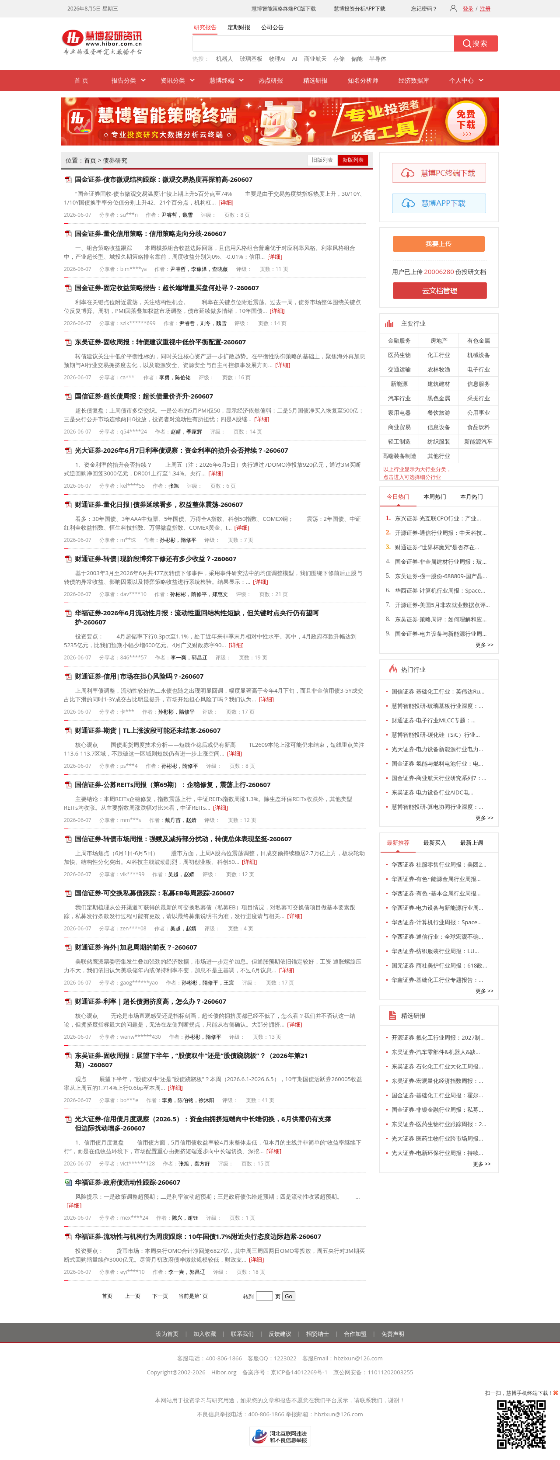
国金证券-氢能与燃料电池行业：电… (437, 763)
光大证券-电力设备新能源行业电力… (437, 749)
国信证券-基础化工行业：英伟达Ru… (438, 691)
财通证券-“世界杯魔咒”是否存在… (432, 547)
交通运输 (399, 369)
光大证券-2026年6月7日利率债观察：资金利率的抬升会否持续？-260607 (181, 450)
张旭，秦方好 (194, 1163)
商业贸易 (399, 427)
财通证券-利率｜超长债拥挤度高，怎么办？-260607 (150, 1001)
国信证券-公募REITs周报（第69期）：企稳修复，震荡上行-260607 (173, 784)
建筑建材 (438, 384)
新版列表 (353, 159)
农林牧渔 (438, 369)
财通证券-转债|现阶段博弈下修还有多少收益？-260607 (155, 558)
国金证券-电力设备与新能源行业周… (436, 634)
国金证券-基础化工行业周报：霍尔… (437, 1095)
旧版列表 (322, 159)
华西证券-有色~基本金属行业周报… (436, 893)
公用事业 (478, 412)
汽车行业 (399, 398)
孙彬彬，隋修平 (178, 540)
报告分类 (124, 80)
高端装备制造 (399, 456)
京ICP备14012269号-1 (299, 1372)
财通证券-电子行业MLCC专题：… (434, 720)
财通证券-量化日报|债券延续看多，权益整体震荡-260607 (159, 504)
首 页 (81, 80)
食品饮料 (478, 427)
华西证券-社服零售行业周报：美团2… (439, 864)
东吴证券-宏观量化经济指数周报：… (437, 1081)
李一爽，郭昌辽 (189, 657)
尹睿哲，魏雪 (177, 214)
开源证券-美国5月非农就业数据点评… (438, 605)
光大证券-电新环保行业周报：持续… (437, 1153)
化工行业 (438, 355)
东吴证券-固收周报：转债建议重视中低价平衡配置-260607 (160, 341)
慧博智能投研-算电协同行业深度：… (437, 807)
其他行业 (438, 456)
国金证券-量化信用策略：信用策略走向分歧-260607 (150, 233)
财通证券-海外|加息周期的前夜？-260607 (136, 947)
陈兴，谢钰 (185, 1217)
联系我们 (242, 1334)
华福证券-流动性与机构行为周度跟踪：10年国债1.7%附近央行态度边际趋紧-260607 (198, 1236)
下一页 (160, 1296)
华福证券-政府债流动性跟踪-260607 (127, 1182)
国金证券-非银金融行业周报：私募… (437, 1109)
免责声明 (393, 1334)
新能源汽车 (478, 441)
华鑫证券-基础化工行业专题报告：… (437, 980)
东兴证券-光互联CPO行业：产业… (433, 518)
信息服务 (478, 384)
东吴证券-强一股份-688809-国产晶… (436, 576)
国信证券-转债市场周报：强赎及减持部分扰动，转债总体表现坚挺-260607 (183, 838)
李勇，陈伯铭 (175, 377)
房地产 (439, 340)
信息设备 (438, 427)
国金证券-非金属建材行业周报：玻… (436, 562)
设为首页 (167, 1334)
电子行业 (478, 369)
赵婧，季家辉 (186, 431)
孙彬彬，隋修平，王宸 (208, 982)
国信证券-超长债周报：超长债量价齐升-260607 (144, 396)
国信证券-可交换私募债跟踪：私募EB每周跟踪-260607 (154, 892)
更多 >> (485, 645)
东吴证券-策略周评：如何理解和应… (436, 619)
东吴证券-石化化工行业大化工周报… (437, 1066)
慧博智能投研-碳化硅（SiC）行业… (436, 735)
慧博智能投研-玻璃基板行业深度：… (437, 706)
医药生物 (399, 355)
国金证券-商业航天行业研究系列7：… (439, 778)
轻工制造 (399, 441)
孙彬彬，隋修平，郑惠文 (199, 594)
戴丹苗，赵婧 (180, 820)
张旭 (173, 485)
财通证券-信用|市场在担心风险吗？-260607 (139, 676)
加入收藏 (204, 1334)
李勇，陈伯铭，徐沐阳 (188, 1100)
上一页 (132, 1296)
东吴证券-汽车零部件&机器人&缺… (436, 1052)
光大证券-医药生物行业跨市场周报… (437, 1138)
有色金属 (478, 340)
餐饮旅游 (438, 412)
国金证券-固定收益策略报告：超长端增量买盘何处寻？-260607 (167, 287)
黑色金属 (438, 398)
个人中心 (461, 80)
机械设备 (478, 355)
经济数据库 (414, 80)
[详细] (226, 202)
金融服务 (399, 340)
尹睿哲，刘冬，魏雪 (203, 323)
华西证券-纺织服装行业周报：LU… (435, 951)
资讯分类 (173, 80)
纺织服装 (438, 441)
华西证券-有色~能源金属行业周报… (436, 879)
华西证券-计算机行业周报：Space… (435, 590)
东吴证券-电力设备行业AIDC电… (432, 792)
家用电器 (399, 412)
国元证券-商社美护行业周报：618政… (439, 965)
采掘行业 (478, 398)
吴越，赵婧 (181, 874)
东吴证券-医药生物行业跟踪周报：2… (439, 1124)
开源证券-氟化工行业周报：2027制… (438, 1037)
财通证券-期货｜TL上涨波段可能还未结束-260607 (147, 730)
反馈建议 (280, 1334)
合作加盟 (355, 1334)
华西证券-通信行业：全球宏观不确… (437, 936)
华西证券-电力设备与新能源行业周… (437, 908)
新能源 (399, 384)
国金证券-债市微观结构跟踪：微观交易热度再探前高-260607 (163, 179)
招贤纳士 (317, 1334)
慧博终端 (222, 80)
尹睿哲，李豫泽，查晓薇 (199, 269)
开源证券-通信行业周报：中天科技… (436, 533)
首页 (90, 160)
